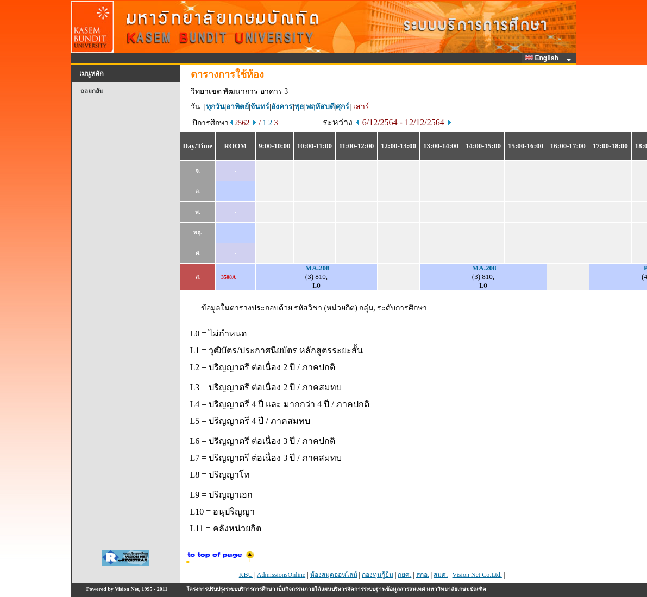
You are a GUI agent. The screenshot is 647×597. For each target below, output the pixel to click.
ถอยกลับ (91, 91)
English (543, 58)
